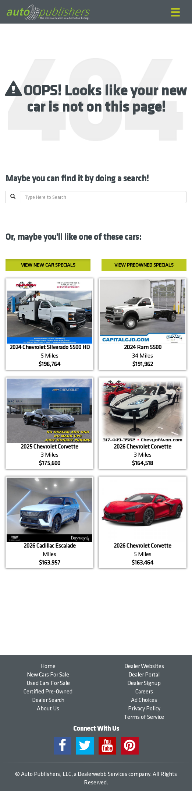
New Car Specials (48, 265)
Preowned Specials (144, 265)
